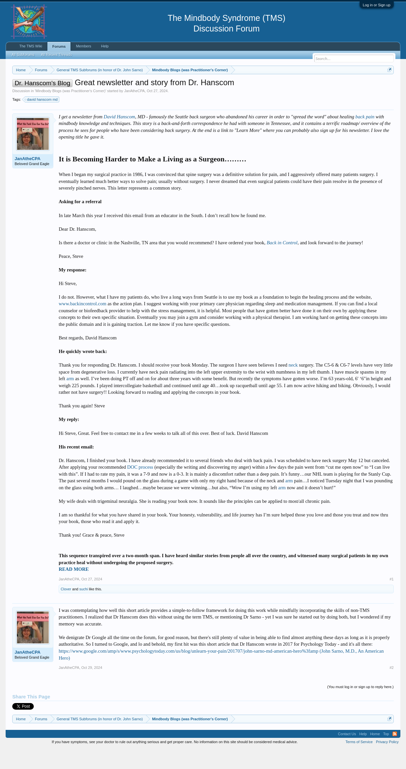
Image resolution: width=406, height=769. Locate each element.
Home (375, 754)
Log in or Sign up (376, 5)
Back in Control (282, 262)
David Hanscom (119, 136)
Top (386, 754)
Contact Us (347, 754)
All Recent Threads (56, 55)
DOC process (140, 487)
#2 (392, 687)
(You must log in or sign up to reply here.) (360, 707)
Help (105, 46)
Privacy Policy (387, 762)
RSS (394, 753)
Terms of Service (359, 762)
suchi (83, 609)
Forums (59, 46)
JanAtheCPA (134, 111)
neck (293, 384)
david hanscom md (41, 119)
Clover (66, 609)
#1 (392, 599)
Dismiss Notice (388, 85)
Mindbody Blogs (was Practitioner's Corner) (70, 111)
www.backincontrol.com (82, 323)
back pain (364, 136)
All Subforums (23, 55)
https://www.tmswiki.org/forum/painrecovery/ (316, 86)
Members (83, 46)
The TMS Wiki (30, 46)
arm (70, 398)
